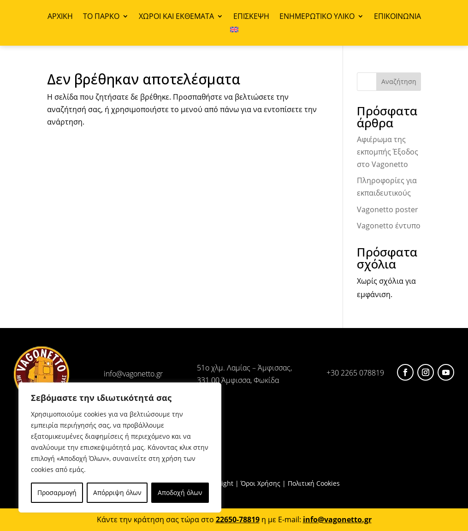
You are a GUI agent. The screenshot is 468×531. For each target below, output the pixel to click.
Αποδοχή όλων (180, 492)
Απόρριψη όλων (117, 492)
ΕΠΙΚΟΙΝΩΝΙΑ (397, 17)
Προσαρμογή (57, 492)
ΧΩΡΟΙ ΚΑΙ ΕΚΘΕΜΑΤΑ (176, 17)
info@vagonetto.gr (133, 374)
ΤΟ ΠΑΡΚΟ (101, 17)
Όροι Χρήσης (260, 483)
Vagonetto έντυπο (389, 226)
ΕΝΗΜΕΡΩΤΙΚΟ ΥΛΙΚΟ (317, 17)
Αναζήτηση (398, 81)
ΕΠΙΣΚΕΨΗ (251, 17)
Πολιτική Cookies (314, 483)
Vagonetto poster (387, 209)
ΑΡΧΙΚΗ (60, 17)
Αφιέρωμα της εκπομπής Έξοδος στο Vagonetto (387, 151)
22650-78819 (238, 519)
